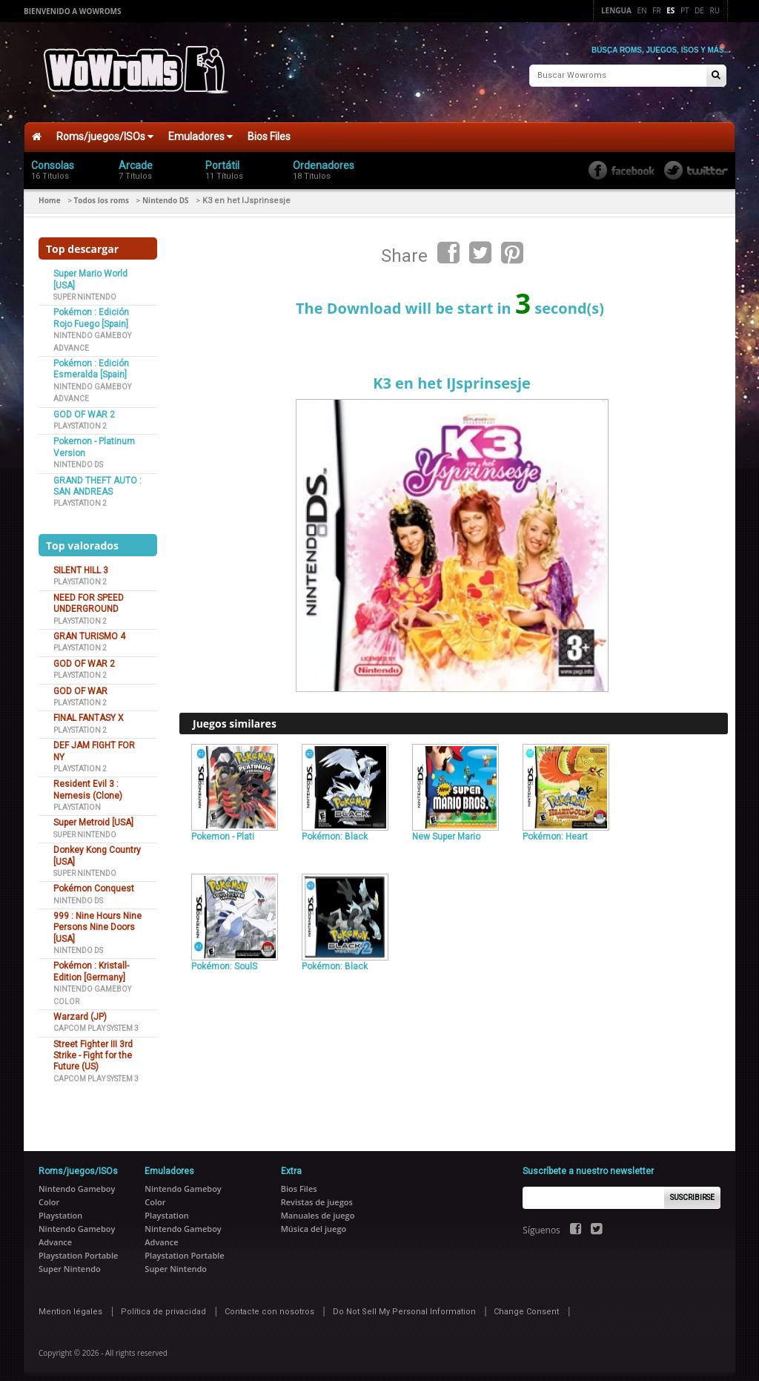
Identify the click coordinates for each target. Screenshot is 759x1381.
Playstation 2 (80, 416)
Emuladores (200, 126)
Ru (715, 10)
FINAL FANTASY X (88, 708)
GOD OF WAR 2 (84, 404)
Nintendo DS (165, 190)
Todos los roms (101, 190)
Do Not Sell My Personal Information (404, 1302)
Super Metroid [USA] (93, 813)
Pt (684, 10)
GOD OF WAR (80, 681)
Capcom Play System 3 (96, 1019)
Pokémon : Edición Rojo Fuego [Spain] (91, 308)
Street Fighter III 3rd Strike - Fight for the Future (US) (93, 1046)
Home (50, 190)
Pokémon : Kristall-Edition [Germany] (91, 961)
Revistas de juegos (317, 1192)
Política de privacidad (163, 1302)
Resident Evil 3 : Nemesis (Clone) (87, 780)
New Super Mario (446, 827)
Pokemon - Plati (222, 827)
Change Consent (526, 1302)
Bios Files (269, 127)
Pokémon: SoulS (224, 957)
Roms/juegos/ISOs (105, 126)
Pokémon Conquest (93, 879)
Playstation (77, 798)
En (642, 10)
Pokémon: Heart (555, 827)
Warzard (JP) (80, 1007)
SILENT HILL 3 (80, 561)
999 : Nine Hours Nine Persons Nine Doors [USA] (97, 918)
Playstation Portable (78, 1245)
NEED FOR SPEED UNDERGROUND (88, 593)
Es (670, 10)
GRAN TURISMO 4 (89, 627)
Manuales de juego (318, 1205)
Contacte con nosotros (269, 1302)
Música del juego (314, 1219)
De (699, 10)
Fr (656, 10)
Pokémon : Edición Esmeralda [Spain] (91, 359)
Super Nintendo (84, 287)
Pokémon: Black (335, 827)
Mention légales (70, 1302)
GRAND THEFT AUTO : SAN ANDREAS (97, 476)
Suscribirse (692, 1188)
